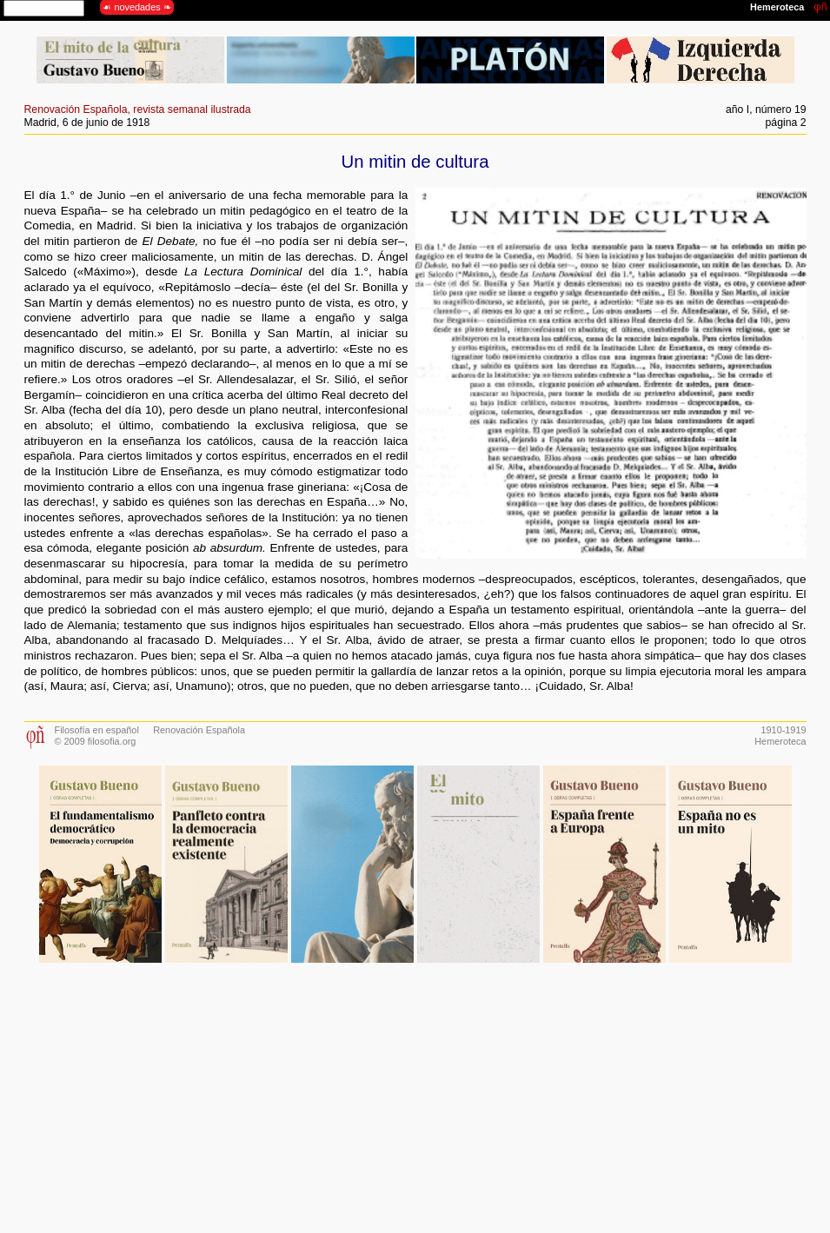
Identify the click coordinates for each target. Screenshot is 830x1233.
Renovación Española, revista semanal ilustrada (137, 109)
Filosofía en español (97, 730)
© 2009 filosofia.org (95, 741)
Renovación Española (199, 730)
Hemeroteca (780, 741)
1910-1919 (783, 730)
